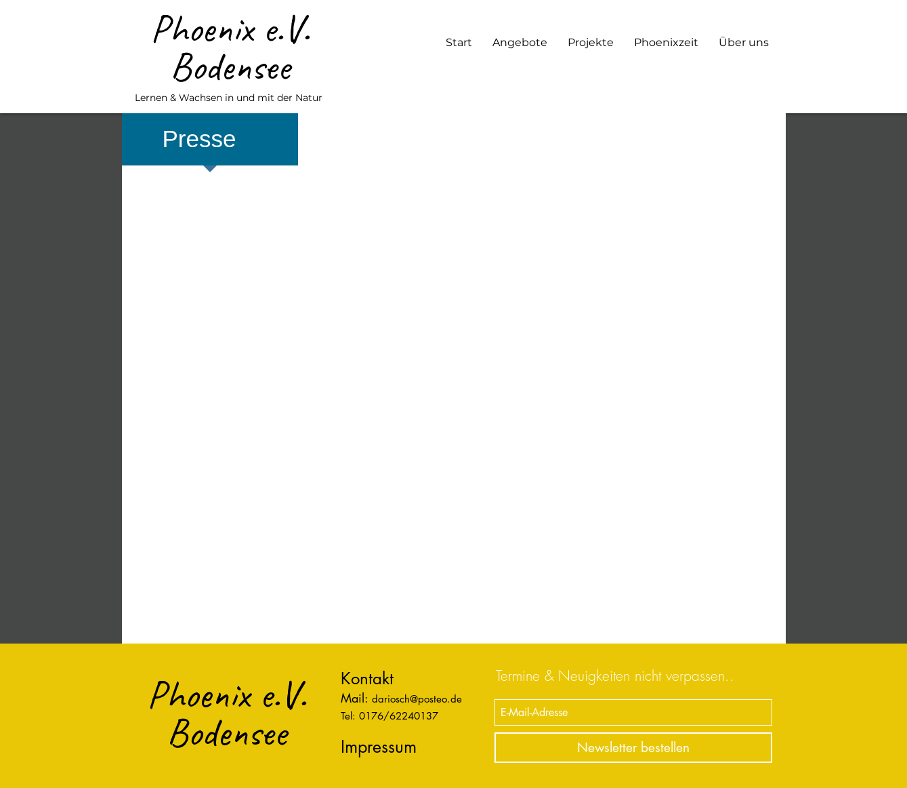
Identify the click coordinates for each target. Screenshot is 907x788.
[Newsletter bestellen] (633, 747)
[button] (519, 42)
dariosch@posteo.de (417, 698)
